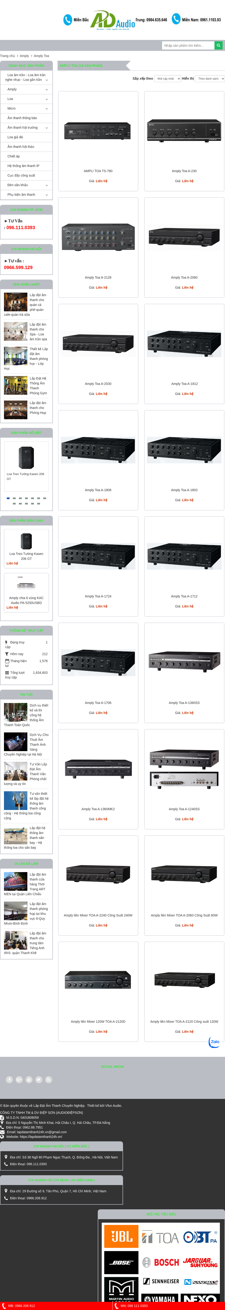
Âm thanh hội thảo (20, 147)
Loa (10, 99)
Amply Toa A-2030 (98, 384)
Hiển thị (188, 78)
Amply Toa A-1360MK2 (98, 809)
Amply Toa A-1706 (98, 703)
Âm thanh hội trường (22, 127)
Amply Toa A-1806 (98, 490)
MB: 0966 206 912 (17, 1306)
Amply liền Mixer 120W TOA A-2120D (98, 1021)
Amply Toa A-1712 (184, 596)
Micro (11, 108)
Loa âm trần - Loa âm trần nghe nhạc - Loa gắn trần (25, 77)
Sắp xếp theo (143, 78)
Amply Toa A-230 (184, 171)
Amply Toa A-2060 (184, 277)
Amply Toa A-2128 (98, 277)
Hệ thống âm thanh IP (23, 166)
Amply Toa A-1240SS (184, 809)
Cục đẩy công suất (21, 175)
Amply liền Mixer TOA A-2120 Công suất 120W (184, 1021)
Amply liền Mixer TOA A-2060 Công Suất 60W (184, 915)
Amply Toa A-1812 (184, 384)
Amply (12, 89)
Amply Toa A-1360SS (184, 703)
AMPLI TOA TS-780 (98, 171)
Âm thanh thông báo (22, 118)
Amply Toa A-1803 (184, 490)
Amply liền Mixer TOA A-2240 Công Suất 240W (98, 915)
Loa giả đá (15, 137)
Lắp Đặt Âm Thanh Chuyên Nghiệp (58, 1106)
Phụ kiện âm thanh (21, 194)
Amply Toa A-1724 (98, 596)
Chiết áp (13, 156)
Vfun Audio (113, 1106)
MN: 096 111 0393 (130, 1306)
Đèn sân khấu (17, 185)
